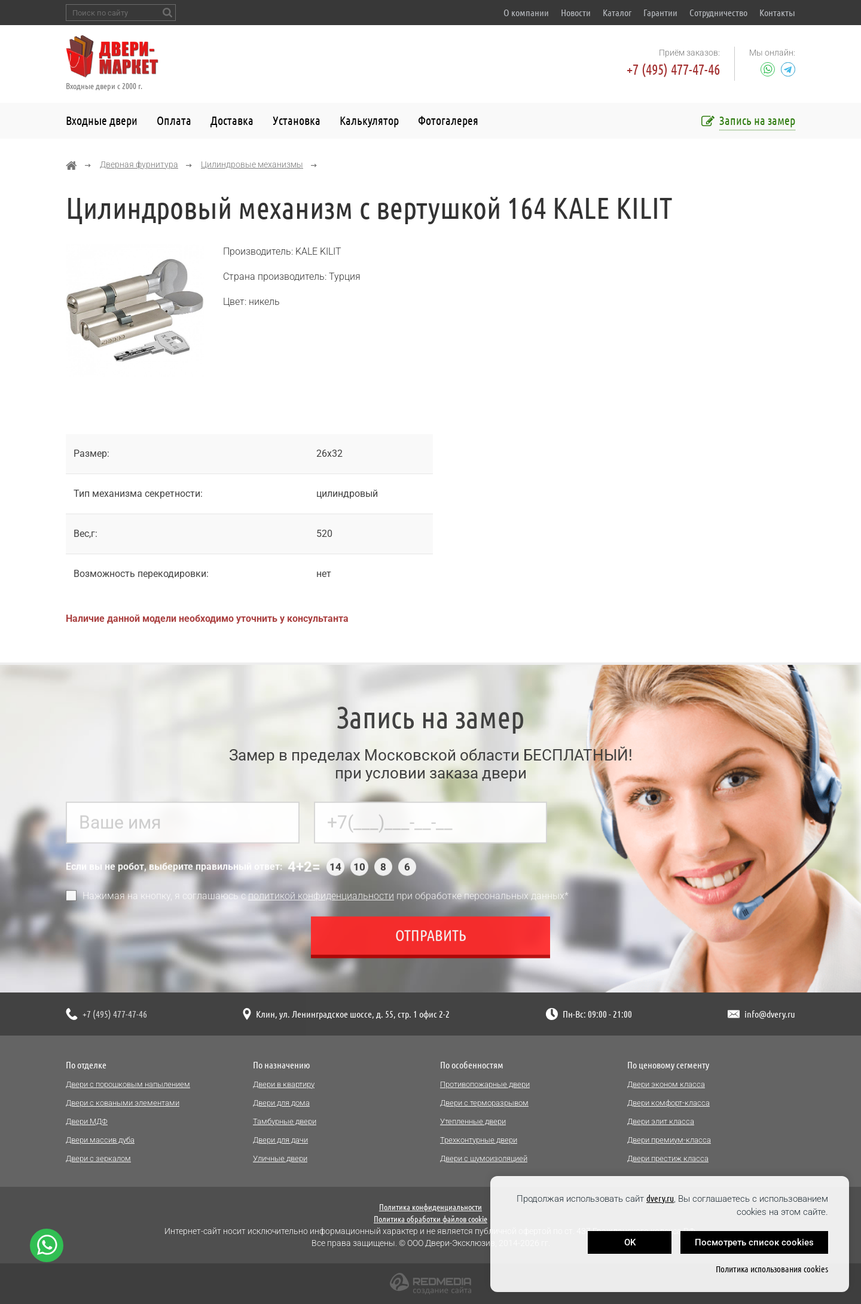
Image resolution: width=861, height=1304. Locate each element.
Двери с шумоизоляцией (483, 1158)
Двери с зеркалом (98, 1158)
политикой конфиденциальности (321, 901)
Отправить (430, 940)
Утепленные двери (473, 1121)
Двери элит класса (660, 1121)
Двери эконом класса (666, 1084)
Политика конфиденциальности (430, 1207)
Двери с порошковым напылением (128, 1084)
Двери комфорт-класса (668, 1102)
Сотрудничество (718, 12)
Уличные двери (280, 1158)
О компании (526, 12)
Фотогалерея (448, 120)
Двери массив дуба (100, 1139)
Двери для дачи (280, 1139)
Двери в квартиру (284, 1084)
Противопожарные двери (485, 1084)
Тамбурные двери (284, 1121)
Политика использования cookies (772, 1269)
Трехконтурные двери (478, 1139)
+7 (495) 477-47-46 (673, 70)
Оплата (174, 120)
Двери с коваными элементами (122, 1102)
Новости (576, 12)
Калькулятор (369, 120)
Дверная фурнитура (139, 164)
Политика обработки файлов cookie (430, 1219)
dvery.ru (660, 1198)
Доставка (232, 120)
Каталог (617, 12)
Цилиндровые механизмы (252, 164)
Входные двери (102, 120)
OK (630, 1242)
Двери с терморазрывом (484, 1102)
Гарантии (660, 12)
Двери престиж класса (668, 1158)
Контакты (777, 12)
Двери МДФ (87, 1121)
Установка (296, 120)
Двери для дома (281, 1102)
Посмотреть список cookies (754, 1242)
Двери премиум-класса (669, 1139)
